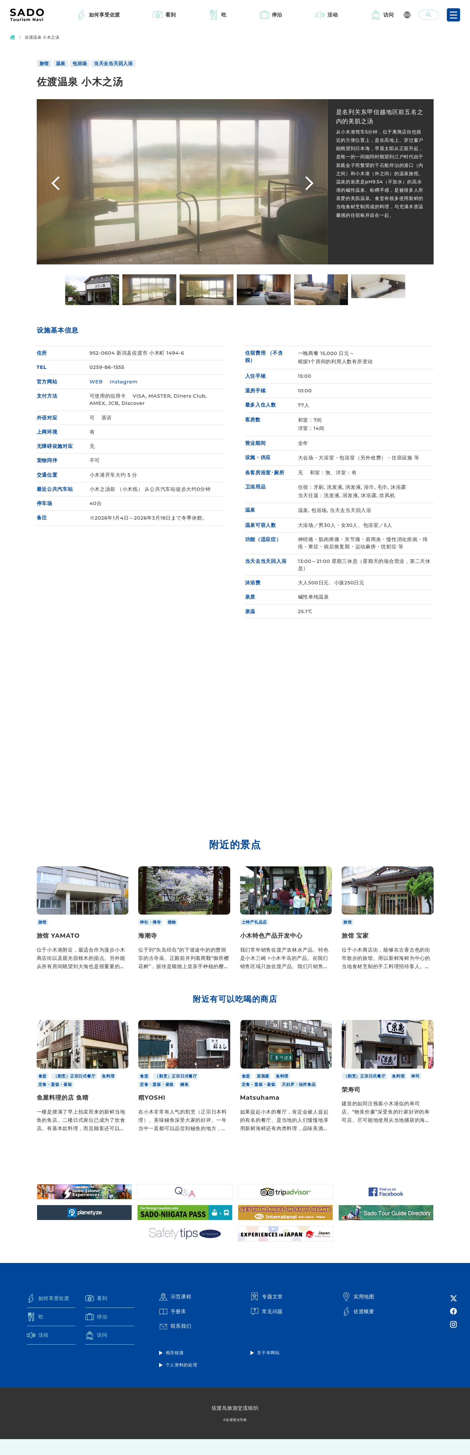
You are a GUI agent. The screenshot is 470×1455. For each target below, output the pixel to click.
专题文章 (266, 1312)
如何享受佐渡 (104, 15)
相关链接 (175, 1368)
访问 (388, 15)
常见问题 (266, 1327)
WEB (96, 381)
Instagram (123, 381)
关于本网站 (268, 1368)
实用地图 (358, 1312)
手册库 (172, 1327)
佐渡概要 (358, 1327)
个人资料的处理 (181, 1380)
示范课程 (175, 1312)
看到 (170, 15)
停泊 (277, 15)
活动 (332, 15)
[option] (182, 181)
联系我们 (175, 1342)
